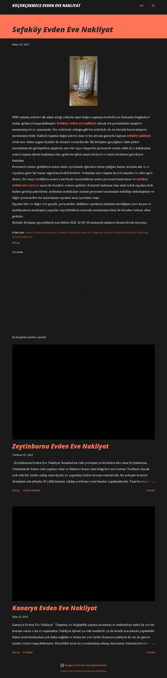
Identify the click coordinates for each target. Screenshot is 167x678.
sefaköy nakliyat (139, 136)
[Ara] (142, 5)
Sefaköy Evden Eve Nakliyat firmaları (81, 232)
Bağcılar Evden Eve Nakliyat (72, 671)
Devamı (151, 490)
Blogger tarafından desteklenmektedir (83, 665)
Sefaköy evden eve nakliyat (76, 123)
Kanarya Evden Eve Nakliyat (54, 608)
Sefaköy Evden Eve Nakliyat (41, 232)
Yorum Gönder (31, 490)
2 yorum (28, 652)
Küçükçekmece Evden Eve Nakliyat (46, 5)
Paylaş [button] (16, 242)
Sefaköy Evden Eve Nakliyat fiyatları (126, 232)
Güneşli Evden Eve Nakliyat (94, 671)
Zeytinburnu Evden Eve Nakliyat (60, 446)
